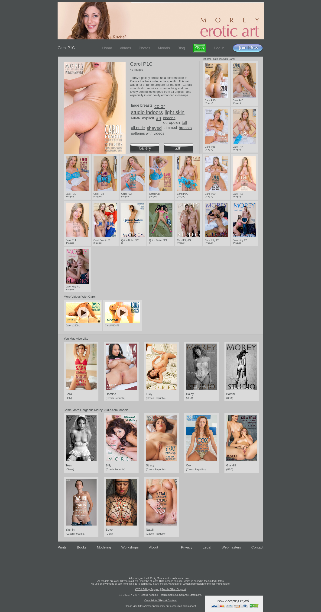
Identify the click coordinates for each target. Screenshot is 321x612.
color (159, 106)
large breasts (142, 105)
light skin (175, 112)
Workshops (130, 547)
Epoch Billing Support (174, 589)
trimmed (170, 128)
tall (184, 122)
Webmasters (231, 547)
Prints (62, 547)
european (171, 122)
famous (135, 117)
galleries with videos (147, 133)
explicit (148, 118)
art (158, 118)
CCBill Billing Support (147, 589)
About (153, 547)
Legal (207, 547)
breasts (185, 128)
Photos (144, 48)
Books (82, 547)
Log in (219, 48)
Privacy (186, 547)
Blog (181, 48)
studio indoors (147, 112)
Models (164, 48)
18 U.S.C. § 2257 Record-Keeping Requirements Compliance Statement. (160, 594)
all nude (138, 128)
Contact (257, 547)
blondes (169, 118)
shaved (154, 128)
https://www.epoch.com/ (151, 606)
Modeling (104, 547)
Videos (125, 48)
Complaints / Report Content (160, 600)
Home (107, 48)
